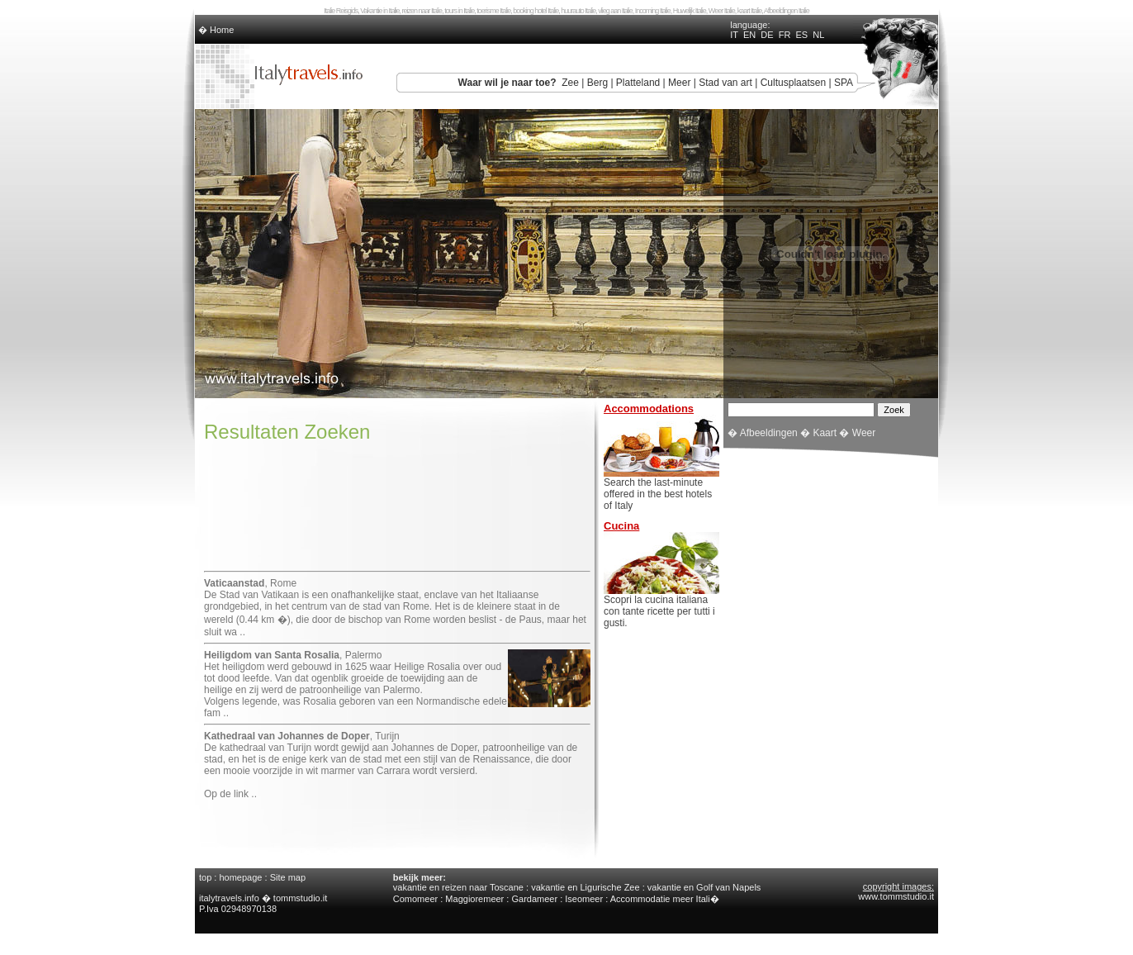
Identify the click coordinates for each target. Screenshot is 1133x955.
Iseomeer (584, 899)
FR (785, 35)
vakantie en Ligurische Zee (585, 887)
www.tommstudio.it (896, 896)
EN (749, 35)
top (205, 877)
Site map (288, 877)
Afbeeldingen (769, 433)
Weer (863, 433)
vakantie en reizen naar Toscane (458, 887)
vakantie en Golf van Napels (704, 887)
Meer (679, 82)
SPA (843, 82)
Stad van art (725, 82)
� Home (216, 30)
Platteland (638, 82)
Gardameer (534, 899)
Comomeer (415, 899)
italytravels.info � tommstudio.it (264, 898)
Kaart (825, 433)
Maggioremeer (474, 899)
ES (802, 35)
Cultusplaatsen (793, 82)
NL (818, 35)
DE (767, 35)
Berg (597, 82)
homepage (240, 877)
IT (734, 35)
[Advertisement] (397, 523)
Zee (570, 82)
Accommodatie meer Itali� (664, 899)
